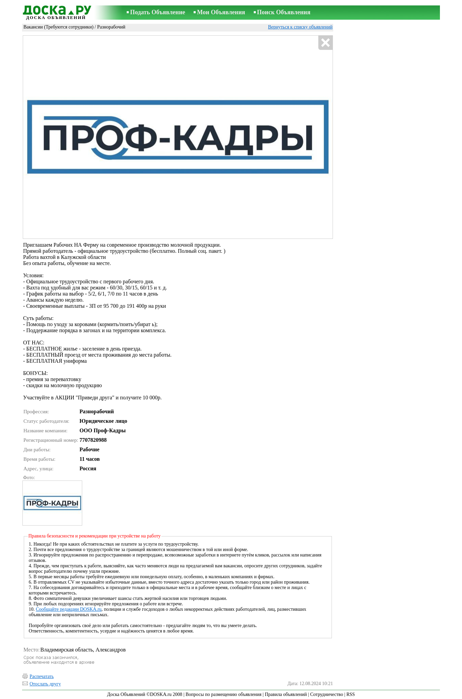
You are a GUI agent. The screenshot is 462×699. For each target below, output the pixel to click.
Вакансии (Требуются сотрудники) (58, 27)
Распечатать (42, 676)
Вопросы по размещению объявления (223, 694)
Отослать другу (45, 683)
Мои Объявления (221, 12)
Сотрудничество (326, 694)
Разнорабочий (111, 27)
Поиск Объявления (283, 12)
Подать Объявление (157, 12)
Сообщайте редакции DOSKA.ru (69, 609)
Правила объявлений (286, 694)
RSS (350, 694)
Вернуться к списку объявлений (300, 27)
